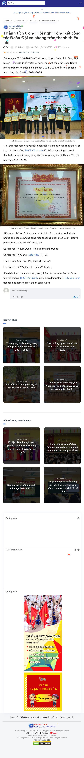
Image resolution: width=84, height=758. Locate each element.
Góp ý (62, 717)
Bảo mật (46, 717)
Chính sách (36, 717)
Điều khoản (24, 717)
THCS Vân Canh (34, 150)
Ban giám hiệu (15, 26)
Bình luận (20, 47)
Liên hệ (70, 717)
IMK (48, 740)
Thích (6, 47)
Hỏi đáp (54, 717)
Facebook (44, 733)
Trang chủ (14, 717)
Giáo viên (33, 254)
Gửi (75, 297)
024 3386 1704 (33, 733)
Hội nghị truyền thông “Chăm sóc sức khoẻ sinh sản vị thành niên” (42, 12)
